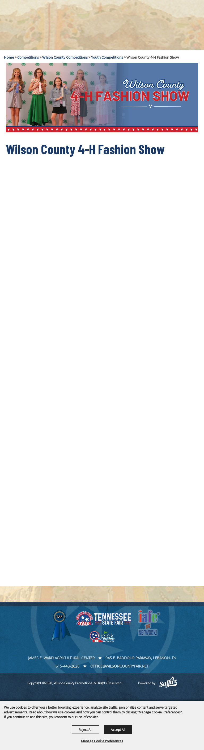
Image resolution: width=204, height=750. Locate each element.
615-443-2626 (67, 666)
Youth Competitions (107, 57)
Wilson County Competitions (65, 57)
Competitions (28, 57)
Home (9, 57)
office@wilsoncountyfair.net (119, 666)
